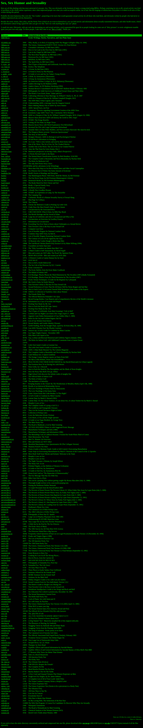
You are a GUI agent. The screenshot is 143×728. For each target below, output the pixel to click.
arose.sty (4, 139)
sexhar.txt (4, 594)
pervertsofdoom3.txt (8, 502)
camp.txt (4, 193)
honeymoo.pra (6, 362)
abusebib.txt (5, 91)
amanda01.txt (6, 125)
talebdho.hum (6, 655)
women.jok (5, 713)
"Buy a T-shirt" (56, 29)
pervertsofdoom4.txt (8, 505)
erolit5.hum (5, 268)
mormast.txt (5, 449)
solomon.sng (5, 630)
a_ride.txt (4, 76)
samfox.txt (5, 565)
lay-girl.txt (5, 405)
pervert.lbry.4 (6, 497)
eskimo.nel (5, 272)
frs (2, 301)
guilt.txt (4, 355)
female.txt (4, 292)
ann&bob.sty (5, 134)
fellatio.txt (4, 289)
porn (2, 526)
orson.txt (4, 473)
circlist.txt (4, 217)
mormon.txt (5, 451)
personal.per (5, 488)
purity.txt (4, 551)
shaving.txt (5, 623)
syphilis (4, 647)
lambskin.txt (5, 396)
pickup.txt (4, 512)
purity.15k (4, 543)
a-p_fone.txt (5, 67)
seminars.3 (5, 575)
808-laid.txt (5, 50)
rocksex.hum (5, 560)
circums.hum (5, 222)
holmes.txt (5, 359)
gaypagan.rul (5, 318)
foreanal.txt (5, 299)
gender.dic (4, 323)
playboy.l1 (5, 517)
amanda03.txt (6, 130)
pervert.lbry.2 (6, 493)
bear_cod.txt (5, 156)
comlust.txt (5, 229)
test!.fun (4, 657)
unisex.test (5, 684)
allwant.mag (5, 122)
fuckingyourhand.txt (8, 309)
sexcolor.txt (5, 587)
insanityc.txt (5, 384)
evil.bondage (5, 275)
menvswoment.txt (7, 439)
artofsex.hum (5, 144)
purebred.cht (5, 539)
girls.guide (5, 330)
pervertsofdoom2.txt (8, 500)
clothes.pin (5, 224)
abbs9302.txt (5, 89)
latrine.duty (5, 398)
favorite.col (5, 284)
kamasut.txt (5, 389)
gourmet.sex (5, 345)
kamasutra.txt (6, 391)
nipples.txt (5, 466)
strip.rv (3, 640)
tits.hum (4, 669)
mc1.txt (3, 434)
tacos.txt (4, 652)
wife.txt (4, 701)
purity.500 (4, 548)
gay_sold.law (6, 316)
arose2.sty (4, 142)
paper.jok (4, 476)
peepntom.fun (6, 483)
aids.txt (3, 105)
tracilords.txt (5, 679)
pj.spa (3, 514)
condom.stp (5, 234)
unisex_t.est (5, 686)
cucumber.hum (6, 246)
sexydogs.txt (5, 621)
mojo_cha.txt (5, 447)
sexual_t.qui (5, 609)
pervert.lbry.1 (6, 490)
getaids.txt (4, 328)
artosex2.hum (6, 147)
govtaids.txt (5, 350)
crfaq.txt (4, 243)
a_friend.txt (5, 72)
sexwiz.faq (5, 611)
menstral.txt (5, 437)
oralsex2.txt (5, 471)
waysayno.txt (6, 691)
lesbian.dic (5, 408)
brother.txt (4, 188)
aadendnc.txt (5, 86)
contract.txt (5, 239)
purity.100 (4, 541)
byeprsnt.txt (5, 190)
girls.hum (4, 333)
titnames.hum (6, 667)
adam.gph (4, 93)
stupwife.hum (6, 643)
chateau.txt (5, 202)
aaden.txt (4, 84)
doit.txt (3, 260)
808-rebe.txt (5, 59)
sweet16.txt (5, 645)
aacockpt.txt (5, 81)
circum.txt (4, 219)
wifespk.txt (5, 705)
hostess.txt (5, 367)
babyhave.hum (6, 151)
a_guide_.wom (6, 74)
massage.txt (5, 427)
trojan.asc (4, 681)
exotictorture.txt (7, 280)
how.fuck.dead (6, 369)
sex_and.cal (5, 584)
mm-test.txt (5, 444)
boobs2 (3, 178)
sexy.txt (4, 618)
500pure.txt (5, 45)
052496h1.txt (6, 43)
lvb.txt (3, 420)
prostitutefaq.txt (6, 534)
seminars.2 (5, 572)
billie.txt (4, 166)
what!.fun (4, 693)
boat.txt (3, 171)
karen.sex (4, 393)
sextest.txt (4, 604)
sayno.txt (4, 568)
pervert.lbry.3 (6, 495)
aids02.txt (4, 108)
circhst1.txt (5, 214)
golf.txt (3, 340)
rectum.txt (4, 555)
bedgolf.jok (5, 161)
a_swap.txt (5, 79)
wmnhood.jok (6, 708)
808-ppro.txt (5, 57)
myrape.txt (5, 461)
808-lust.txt (5, 52)
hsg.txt (3, 374)
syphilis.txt (5, 650)
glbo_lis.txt (5, 338)
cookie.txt (4, 241)
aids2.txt (4, 113)
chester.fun (5, 205)
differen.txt (5, 255)
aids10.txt (4, 110)
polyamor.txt (5, 522)
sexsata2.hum (6, 599)
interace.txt (5, 386)
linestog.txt (5, 413)
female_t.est (5, 294)
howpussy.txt (5, 372)
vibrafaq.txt (5, 689)
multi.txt (4, 454)
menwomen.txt (6, 442)
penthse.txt (5, 485)
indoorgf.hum (6, 379)
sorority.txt (5, 633)
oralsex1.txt (5, 468)
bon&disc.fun (6, 173)
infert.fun (4, 381)
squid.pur (4, 635)
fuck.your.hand (6, 304)
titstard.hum (5, 672)
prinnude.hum (6, 531)
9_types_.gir (5, 64)
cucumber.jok (6, 248)
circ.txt (3, 209)
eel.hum (4, 263)
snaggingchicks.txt (7, 628)
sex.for (3, 582)
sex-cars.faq (5, 580)
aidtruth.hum (5, 118)
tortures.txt (5, 674)
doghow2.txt (5, 258)
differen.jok (5, 253)
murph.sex (5, 459)
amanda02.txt (6, 127)
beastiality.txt (6, 159)
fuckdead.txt (5, 306)
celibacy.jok (5, 200)
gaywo (3, 321)
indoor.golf (5, 376)
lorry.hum (4, 415)
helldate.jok (5, 357)
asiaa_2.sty (5, 149)
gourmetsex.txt (6, 347)
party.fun (4, 478)
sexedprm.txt (5, 592)
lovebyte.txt (5, 418)
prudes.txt (4, 536)
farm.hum (4, 282)
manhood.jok (5, 425)
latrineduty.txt (6, 401)
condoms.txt (5, 236)
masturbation (5, 432)
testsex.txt (4, 659)
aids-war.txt (5, 98)
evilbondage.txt (6, 277)
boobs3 (3, 180)
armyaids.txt (5, 137)
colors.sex (4, 226)
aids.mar (4, 101)
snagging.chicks (7, 626)
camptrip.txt (5, 195)
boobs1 (3, 176)
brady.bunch (5, 183)
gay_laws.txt (5, 314)
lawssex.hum (5, 403)
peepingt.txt (5, 480)
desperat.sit (5, 251)
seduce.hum (5, 570)
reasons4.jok (5, 553)
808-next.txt (5, 55)
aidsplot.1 (4, 115)
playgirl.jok (5, 519)
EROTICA (5, 38)
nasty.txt (4, 464)
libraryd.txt (5, 410)
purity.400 (4, 546)
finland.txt (4, 297)
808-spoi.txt (5, 62)
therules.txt (5, 664)
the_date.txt (5, 662)
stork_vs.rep (5, 638)
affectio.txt (5, 96)
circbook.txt (5, 212)
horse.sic (4, 364)
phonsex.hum (6, 507)
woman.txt (5, 710)
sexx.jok (4, 614)
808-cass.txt (5, 47)
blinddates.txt (6, 168)
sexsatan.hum (6, 601)
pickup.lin (4, 509)
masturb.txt (5, 430)
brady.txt (4, 185)
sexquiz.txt (5, 597)
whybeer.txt (5, 698)
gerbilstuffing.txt (7, 326)
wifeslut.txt (5, 703)
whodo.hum (5, 696)
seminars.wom (6, 577)
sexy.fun (4, 616)
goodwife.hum (6, 343)
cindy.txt (4, 207)
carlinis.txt (5, 197)
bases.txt (4, 154)
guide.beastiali (6, 352)
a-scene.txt (5, 69)
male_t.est (4, 422)
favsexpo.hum (6, 287)
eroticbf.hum (5, 270)
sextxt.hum (5, 606)
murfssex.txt (5, 456)
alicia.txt (4, 120)
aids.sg (3, 103)
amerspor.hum (6, 132)
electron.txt (5, 265)
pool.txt (4, 524)
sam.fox (4, 563)
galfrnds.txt (5, 311)
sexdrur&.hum (6, 589)
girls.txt (4, 335)
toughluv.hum (6, 676)
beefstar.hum (5, 164)
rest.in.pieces (5, 558)
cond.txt (4, 231)
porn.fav (4, 529)
